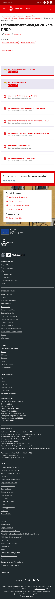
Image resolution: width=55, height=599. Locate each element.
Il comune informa (7, 364)
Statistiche (4, 511)
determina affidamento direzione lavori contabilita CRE (29, 120)
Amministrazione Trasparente (14, 16)
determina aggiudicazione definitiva (21, 158)
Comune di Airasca (22, 9)
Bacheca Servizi (6, 489)
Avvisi (3, 361)
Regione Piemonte (7, 528)
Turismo (3, 335)
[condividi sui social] (5, 34)
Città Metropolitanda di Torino (10, 531)
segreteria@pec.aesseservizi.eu (14, 457)
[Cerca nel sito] (49, 8)
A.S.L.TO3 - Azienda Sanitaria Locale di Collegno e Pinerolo (20, 534)
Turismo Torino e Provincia (9, 543)
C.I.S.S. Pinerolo (6, 540)
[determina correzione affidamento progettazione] (5, 108)
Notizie (3, 352)
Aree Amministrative (7, 268)
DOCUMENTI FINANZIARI (17, 82)
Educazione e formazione (9, 316)
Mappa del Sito (6, 514)
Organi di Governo (7, 265)
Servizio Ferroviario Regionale (10, 565)
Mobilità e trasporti (7, 325)
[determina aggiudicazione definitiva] (5, 158)
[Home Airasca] (18, 8)
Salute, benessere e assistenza (11, 328)
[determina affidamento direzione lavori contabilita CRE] (5, 121)
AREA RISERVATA (26, 596)
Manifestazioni (6, 367)
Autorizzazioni (5, 307)
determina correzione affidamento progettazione (26, 108)
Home (3, 16)
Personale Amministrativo (9, 280)
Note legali (4, 498)
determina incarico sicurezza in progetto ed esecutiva (28, 133)
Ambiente (4, 297)
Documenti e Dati (6, 274)
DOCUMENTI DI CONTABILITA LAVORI (21, 69)
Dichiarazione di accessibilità (10, 470)
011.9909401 (8, 404)
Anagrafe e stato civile (8, 300)
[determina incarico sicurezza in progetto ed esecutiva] (5, 133)
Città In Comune (40, 589)
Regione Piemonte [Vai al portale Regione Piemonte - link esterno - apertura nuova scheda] (7, 2)
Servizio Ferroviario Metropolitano (12, 562)
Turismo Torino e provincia (9, 556)
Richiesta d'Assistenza (8, 486)
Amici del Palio (5, 524)
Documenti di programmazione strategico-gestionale (27, 18)
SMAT (3, 549)
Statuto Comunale (7, 492)
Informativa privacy (7, 495)
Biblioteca (4, 355)
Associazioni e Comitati (8, 393)
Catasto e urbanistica (8, 310)
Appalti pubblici (6, 303)
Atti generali (6, 18)
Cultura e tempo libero (8, 313)
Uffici (2, 271)
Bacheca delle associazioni (9, 348)
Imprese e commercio (8, 322)
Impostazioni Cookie (7, 501)
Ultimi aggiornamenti (8, 507)
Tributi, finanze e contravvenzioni (11, 332)
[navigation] (4, 8)
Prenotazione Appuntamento (10, 479)
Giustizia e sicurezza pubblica (10, 319)
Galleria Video (5, 390)
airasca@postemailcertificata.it (15, 413)
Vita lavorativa (5, 338)
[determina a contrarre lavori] (5, 146)
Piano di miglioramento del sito (11, 473)
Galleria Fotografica (7, 387)
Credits (3, 504)
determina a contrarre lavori (19, 145)
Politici (3, 283)
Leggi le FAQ (5, 476)
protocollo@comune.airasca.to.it (15, 415)
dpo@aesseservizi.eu (12, 455)
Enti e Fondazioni (6, 277)
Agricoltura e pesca (7, 294)
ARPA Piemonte (6, 546)
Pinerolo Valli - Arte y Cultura (10, 552)
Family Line (4, 559)
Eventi (3, 378)
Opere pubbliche (30, 16)
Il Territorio (4, 384)
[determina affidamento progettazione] (5, 96)
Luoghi (3, 381)
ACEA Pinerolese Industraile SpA (11, 537)
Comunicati (4, 358)
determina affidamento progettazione (22, 95)
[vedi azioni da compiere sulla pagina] (16, 34)
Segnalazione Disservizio (9, 483)
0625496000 (8, 406)
